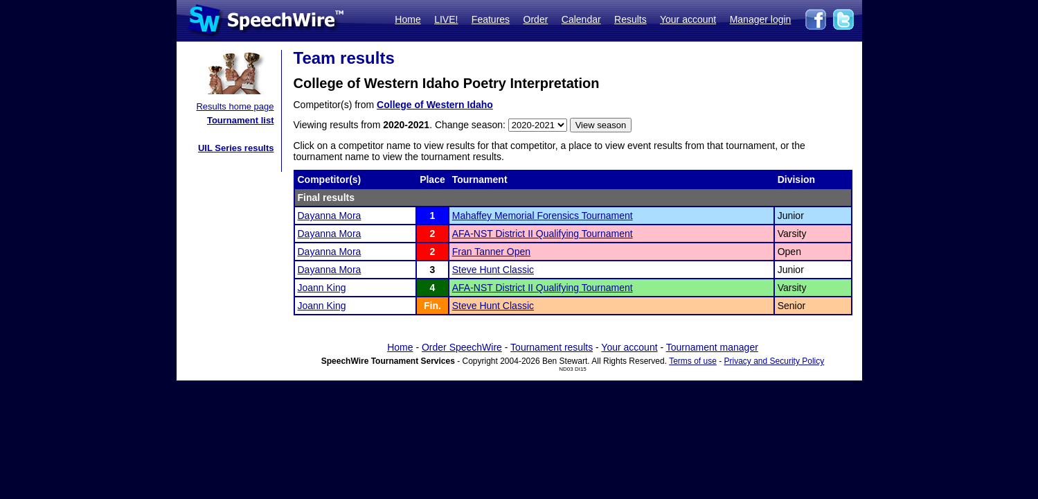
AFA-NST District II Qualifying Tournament (542, 233)
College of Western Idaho (435, 104)
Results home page (235, 106)
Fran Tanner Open (491, 251)
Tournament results (551, 347)
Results (630, 19)
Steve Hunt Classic (493, 269)
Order (536, 19)
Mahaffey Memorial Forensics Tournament (542, 215)
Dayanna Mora (329, 215)
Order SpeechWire (462, 347)
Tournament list (240, 120)
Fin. (432, 305)
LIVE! (446, 19)
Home (407, 19)
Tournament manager (712, 347)
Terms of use (693, 361)
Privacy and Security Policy (774, 361)
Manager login (760, 19)
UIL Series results (236, 148)
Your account (688, 19)
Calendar (581, 19)
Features (491, 19)
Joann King (322, 287)
